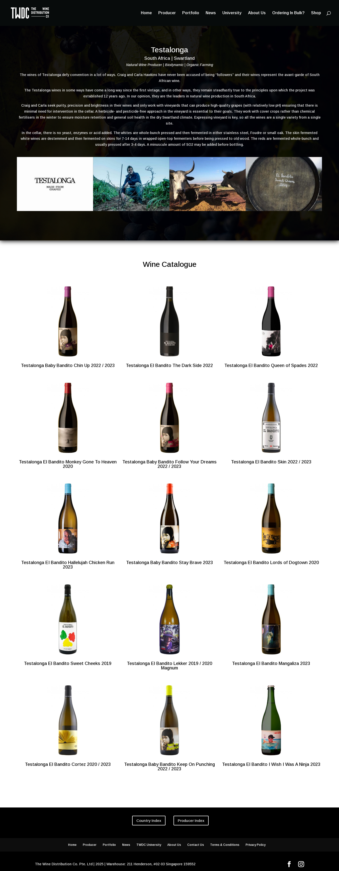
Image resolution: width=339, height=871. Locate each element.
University (232, 13)
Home (146, 13)
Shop (316, 13)
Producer (167, 13)
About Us (257, 13)
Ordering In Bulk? (288, 13)
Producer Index (191, 820)
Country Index (148, 820)
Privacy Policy (255, 845)
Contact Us (195, 845)
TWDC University (148, 845)
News (211, 13)
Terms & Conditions (224, 845)
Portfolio (190, 13)
